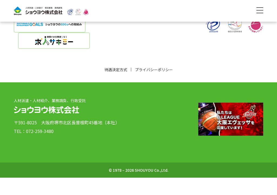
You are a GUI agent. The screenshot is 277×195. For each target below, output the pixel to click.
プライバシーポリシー (154, 69)
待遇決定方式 (115, 69)
